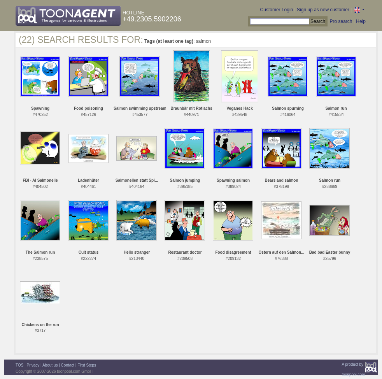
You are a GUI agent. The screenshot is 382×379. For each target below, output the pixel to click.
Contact (67, 365)
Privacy (33, 365)
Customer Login (276, 9)
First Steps (86, 365)
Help (361, 21)
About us (50, 365)
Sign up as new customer (323, 9)
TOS (19, 365)
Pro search (340, 21)
